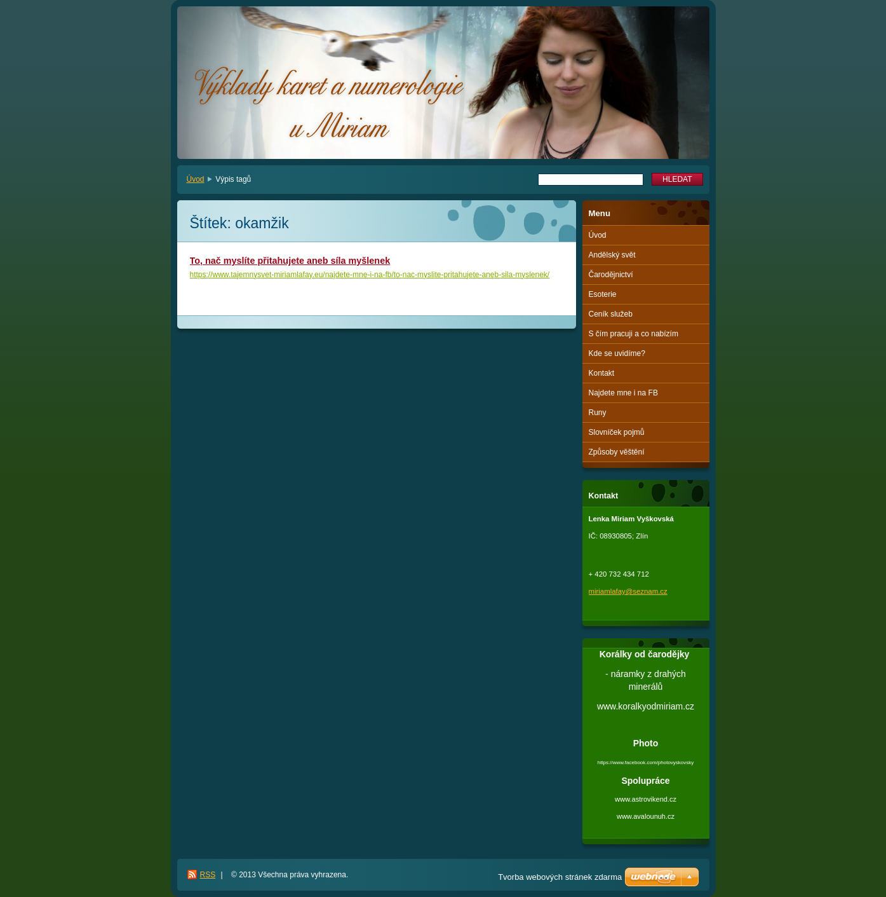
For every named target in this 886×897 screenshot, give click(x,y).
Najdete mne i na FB (623, 392)
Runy (598, 412)
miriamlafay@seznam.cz (628, 591)
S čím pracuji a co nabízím (633, 333)
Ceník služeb (611, 314)
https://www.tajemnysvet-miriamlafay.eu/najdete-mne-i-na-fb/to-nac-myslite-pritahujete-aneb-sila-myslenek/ (370, 274)
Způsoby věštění (617, 452)
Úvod (196, 179)
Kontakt (602, 373)
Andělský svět (612, 254)
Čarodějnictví (611, 274)
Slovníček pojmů (617, 432)
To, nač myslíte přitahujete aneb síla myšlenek (290, 261)
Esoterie (603, 294)
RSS (208, 874)
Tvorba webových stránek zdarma (560, 877)
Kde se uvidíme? (617, 353)
